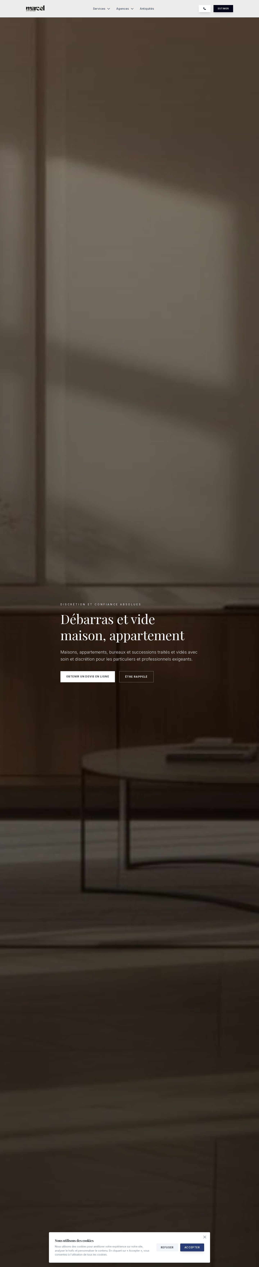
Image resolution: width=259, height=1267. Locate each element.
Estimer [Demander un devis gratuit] (223, 8)
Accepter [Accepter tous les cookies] (192, 1247)
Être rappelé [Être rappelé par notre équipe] (136, 676)
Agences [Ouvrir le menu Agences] (125, 8)
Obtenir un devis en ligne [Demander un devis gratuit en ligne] (87, 676)
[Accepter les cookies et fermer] (205, 1237)
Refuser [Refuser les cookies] (167, 1247)
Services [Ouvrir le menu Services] (101, 8)
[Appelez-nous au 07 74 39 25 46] (205, 8)
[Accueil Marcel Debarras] (35, 8)
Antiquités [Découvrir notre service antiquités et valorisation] (147, 8)
